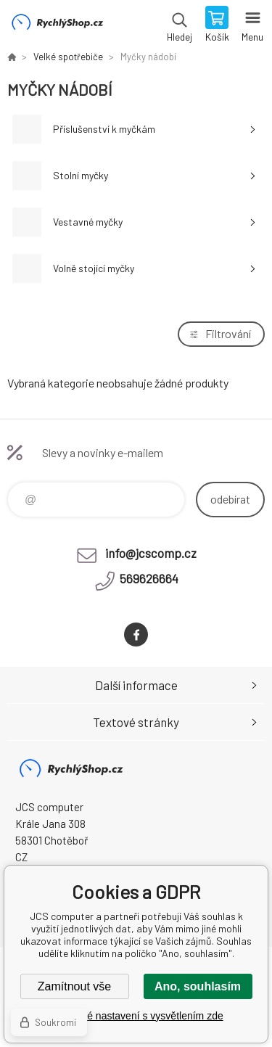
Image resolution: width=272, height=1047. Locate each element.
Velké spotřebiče (68, 56)
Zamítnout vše (74, 986)
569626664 (149, 578)
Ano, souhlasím (197, 986)
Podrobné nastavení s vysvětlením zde (136, 1016)
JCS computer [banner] (57, 25)
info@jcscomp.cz (151, 553)
